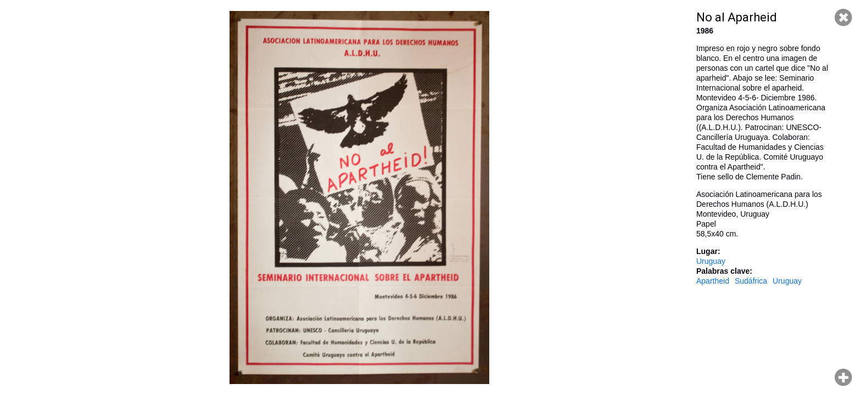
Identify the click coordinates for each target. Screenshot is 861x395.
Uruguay (710, 261)
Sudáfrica (751, 280)
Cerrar (843, 17)
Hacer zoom (843, 377)
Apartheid (712, 280)
